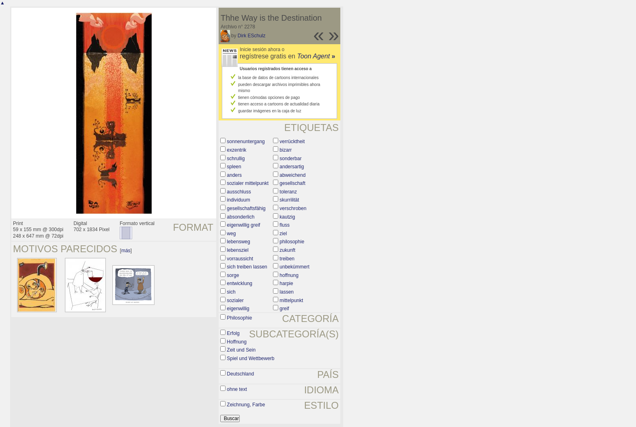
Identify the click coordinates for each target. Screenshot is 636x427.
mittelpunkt (291, 300)
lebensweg (238, 242)
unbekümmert (294, 267)
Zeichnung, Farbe (246, 405)
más (126, 250)
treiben (286, 259)
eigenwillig (238, 308)
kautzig (287, 217)
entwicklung (239, 283)
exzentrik (236, 150)
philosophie (291, 242)
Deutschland (240, 374)
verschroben (292, 208)
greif (284, 308)
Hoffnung (237, 342)
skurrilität (289, 200)
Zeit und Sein (241, 350)
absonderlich (240, 217)
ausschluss (239, 192)
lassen (286, 292)
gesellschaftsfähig (246, 208)
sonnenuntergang (245, 141)
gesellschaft (292, 183)
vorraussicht (240, 259)
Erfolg (233, 333)
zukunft (287, 250)
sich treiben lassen (247, 267)
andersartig (291, 167)
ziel (283, 233)
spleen (234, 167)
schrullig (236, 158)
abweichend (292, 175)
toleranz (288, 192)
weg (231, 233)
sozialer (235, 300)
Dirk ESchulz (252, 36)
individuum (238, 200)
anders (234, 175)
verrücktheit (292, 141)
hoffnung (289, 275)
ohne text (237, 389)
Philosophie (239, 318)
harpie (286, 283)
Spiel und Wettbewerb (250, 358)
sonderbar (290, 158)
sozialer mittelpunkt (248, 183)
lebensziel (237, 250)
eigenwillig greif (243, 225)
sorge (233, 275)
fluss (284, 225)
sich (231, 292)
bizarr (285, 150)
